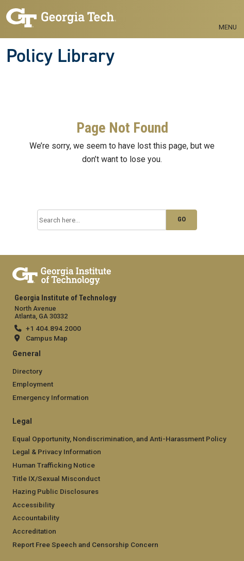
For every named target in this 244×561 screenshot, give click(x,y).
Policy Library (60, 55)
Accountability (35, 518)
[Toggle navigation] (228, 15)
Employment (32, 384)
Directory (27, 371)
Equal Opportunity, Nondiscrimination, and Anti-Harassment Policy (119, 439)
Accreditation (34, 531)
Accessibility (33, 505)
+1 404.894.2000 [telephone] (53, 328)
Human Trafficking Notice (53, 465)
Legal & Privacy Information (56, 451)
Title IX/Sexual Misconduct (56, 478)
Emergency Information (50, 397)
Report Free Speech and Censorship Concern (85, 544)
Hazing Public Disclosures (55, 491)
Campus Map (47, 338)
